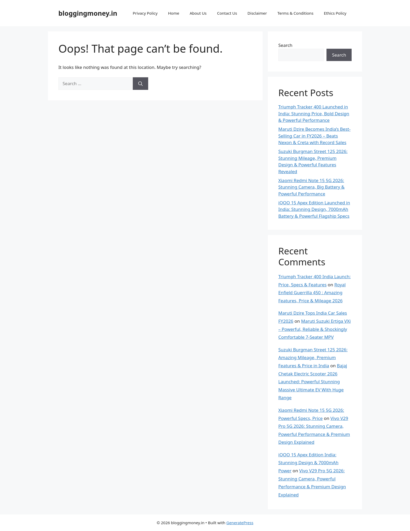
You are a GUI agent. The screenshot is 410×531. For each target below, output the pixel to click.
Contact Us (227, 13)
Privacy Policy (145, 13)
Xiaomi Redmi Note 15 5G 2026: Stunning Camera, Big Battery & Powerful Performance (311, 187)
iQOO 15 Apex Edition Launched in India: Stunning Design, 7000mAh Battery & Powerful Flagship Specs (314, 209)
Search (285, 45)
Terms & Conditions (295, 13)
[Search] (140, 83)
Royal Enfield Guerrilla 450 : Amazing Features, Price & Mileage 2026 (312, 293)
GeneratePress (239, 522)
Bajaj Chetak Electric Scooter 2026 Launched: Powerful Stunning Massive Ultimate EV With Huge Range (312, 382)
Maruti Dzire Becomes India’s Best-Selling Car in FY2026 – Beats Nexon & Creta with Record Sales (314, 135)
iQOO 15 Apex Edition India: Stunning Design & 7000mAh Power (308, 463)
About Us (198, 13)
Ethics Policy (335, 13)
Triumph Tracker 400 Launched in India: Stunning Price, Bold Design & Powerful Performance (313, 113)
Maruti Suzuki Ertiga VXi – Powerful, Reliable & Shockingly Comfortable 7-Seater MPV (314, 329)
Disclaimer (257, 13)
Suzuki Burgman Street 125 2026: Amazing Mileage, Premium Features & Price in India (312, 358)
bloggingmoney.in (87, 13)
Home (173, 13)
